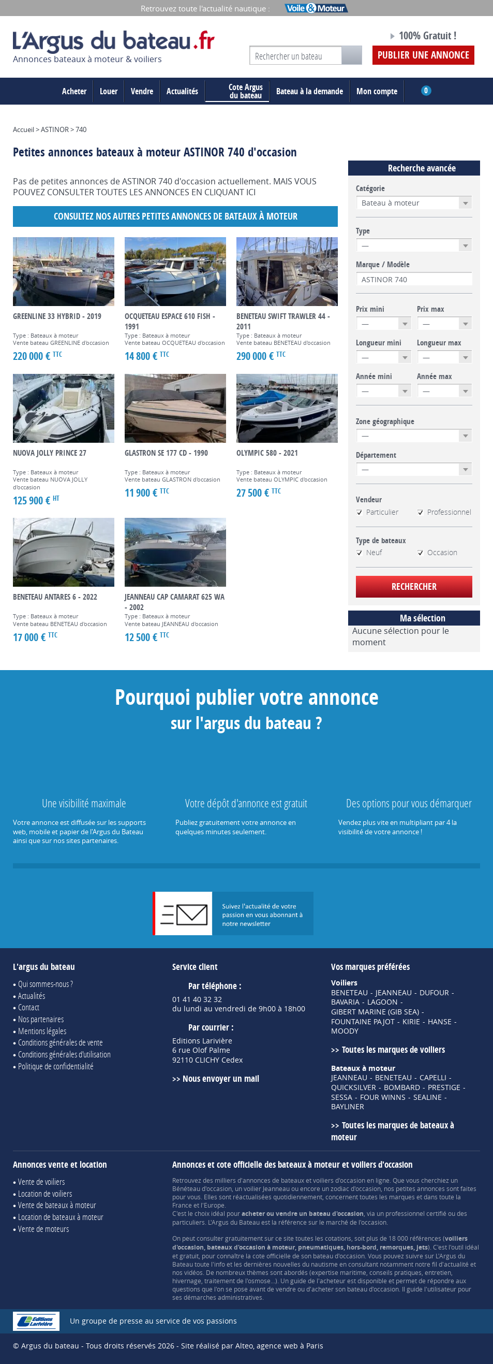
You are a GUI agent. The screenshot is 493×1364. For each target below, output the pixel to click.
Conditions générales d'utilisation (64, 1054)
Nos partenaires (41, 1019)
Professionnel (444, 512)
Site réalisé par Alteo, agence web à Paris (252, 1346)
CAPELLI (433, 1077)
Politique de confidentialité (56, 1066)
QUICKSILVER (353, 1087)
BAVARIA (345, 1002)
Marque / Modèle (383, 264)
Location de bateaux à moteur (60, 1217)
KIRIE (411, 1021)
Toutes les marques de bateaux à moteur (392, 1131)
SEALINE (427, 1097)
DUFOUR (434, 992)
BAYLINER (347, 1106)
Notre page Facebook (357, 37)
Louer (108, 91)
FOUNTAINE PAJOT (363, 1021)
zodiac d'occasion (356, 1188)
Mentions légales (42, 1031)
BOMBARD (402, 1087)
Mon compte (376, 91)
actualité (456, 1264)
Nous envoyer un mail (221, 1078)
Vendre (142, 91)
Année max (434, 376)
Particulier (377, 512)
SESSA (341, 1097)
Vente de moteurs (43, 1229)
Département (376, 455)
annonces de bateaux (273, 1180)
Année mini (374, 376)
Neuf (369, 552)
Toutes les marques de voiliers (393, 1049)
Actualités (182, 91)
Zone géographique (385, 421)
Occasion (437, 552)
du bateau (238, 91)
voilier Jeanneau (267, 1188)
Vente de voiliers (41, 1181)
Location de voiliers (45, 1193)
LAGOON (382, 1002)
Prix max (430, 309)
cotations (338, 1238)
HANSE (440, 1021)
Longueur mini (378, 343)
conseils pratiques (395, 1272)
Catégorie (370, 188)
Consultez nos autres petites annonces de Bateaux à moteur (175, 216)
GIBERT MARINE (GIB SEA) (375, 1012)
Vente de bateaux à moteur (57, 1205)
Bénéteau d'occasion (202, 1188)
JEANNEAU (394, 992)
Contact (28, 1007)
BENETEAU (349, 992)
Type (363, 231)
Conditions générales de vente (60, 1042)
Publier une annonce (423, 55)
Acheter (74, 91)
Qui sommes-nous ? (45, 984)
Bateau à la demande (309, 91)
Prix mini (370, 309)
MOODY (344, 1031)
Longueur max (439, 343)
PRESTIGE (444, 1087)
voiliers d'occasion (339, 1180)
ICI (251, 192)
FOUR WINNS (383, 1097)
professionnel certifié (415, 1213)
